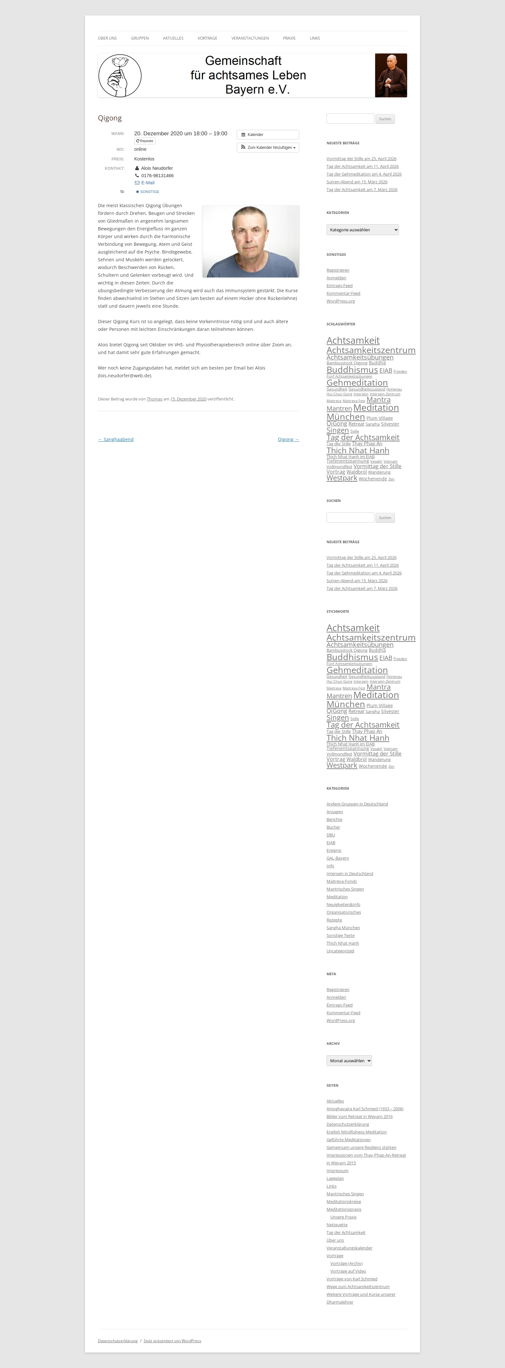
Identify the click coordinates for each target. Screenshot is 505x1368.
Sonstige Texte (341, 935)
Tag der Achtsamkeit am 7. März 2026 (362, 189)
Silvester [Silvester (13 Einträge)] (390, 424)
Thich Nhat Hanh (343, 943)
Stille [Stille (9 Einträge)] (354, 431)
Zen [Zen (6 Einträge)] (391, 479)
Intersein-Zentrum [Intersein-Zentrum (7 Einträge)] (385, 393)
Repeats (145, 141)
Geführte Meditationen (349, 1139)
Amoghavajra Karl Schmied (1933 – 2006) (365, 1109)
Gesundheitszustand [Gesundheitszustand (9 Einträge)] (366, 389)
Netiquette (337, 1225)
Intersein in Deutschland (350, 873)
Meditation (337, 897)
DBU (331, 835)
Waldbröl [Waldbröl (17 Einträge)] (357, 471)
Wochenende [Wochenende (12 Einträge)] (373, 479)
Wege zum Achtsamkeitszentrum (358, 1286)
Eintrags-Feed (340, 285)
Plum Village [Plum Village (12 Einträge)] (380, 418)
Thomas (154, 399)
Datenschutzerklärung (348, 1124)
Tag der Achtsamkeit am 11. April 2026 (363, 166)
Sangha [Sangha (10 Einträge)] (373, 424)
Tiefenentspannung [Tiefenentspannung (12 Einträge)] (348, 461)
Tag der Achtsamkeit (346, 1232)
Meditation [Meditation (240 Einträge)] (376, 407)
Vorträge (207, 38)
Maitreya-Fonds (342, 881)
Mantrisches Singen (345, 889)
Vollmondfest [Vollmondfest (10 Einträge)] (339, 466)
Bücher (333, 827)
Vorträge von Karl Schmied (352, 1279)
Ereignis (334, 850)
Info (330, 866)
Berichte (334, 819)
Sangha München (343, 927)
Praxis (289, 38)
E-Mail (144, 182)
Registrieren (338, 270)
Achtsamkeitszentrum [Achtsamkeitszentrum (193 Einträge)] (371, 350)
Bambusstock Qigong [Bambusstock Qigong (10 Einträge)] (347, 363)
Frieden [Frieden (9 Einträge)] (400, 371)
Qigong (288, 439)
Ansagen (335, 811)
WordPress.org (341, 301)
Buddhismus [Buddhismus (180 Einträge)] (352, 369)
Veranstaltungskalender (349, 1248)
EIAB (331, 842)
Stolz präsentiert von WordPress (172, 1341)
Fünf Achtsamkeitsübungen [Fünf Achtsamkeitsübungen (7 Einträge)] (349, 376)
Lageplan (335, 1178)
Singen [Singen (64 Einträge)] (338, 430)
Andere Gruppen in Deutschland (357, 804)
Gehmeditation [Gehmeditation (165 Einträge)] (357, 382)
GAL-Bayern (338, 858)
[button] (268, 147)
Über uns (107, 38)
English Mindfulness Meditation (357, 1132)
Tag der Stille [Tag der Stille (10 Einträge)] (339, 444)
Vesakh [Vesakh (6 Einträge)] (376, 461)
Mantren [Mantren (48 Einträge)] (339, 408)
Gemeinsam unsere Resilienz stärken (361, 1147)
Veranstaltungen (250, 38)
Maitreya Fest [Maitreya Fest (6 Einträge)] (354, 401)
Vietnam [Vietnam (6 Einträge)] (390, 461)
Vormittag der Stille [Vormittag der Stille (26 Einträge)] (378, 466)
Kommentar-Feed (343, 293)
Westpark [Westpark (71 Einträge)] (342, 478)
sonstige (147, 192)
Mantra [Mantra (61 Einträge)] (379, 399)
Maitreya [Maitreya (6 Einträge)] (334, 401)
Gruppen (140, 38)
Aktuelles (173, 38)
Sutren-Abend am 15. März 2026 (357, 182)
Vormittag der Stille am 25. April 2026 (361, 158)
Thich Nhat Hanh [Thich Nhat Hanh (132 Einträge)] (358, 450)
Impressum (337, 1170)
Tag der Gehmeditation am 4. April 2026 (364, 174)
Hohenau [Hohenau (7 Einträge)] (394, 389)
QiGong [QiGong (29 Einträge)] (337, 423)
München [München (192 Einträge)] (346, 416)
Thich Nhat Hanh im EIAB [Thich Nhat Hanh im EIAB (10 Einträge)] (351, 456)
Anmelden (336, 278)
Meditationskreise (344, 1201)
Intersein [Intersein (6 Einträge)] (361, 394)
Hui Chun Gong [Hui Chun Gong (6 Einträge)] (339, 394)
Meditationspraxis (344, 1209)
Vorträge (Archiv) (346, 1263)
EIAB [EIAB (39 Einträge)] (385, 370)
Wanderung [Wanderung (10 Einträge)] (379, 472)
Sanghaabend (116, 439)
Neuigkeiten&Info (343, 904)
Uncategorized (340, 951)
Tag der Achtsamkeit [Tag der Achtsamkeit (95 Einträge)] (363, 437)
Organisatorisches (344, 912)
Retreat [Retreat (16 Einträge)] (356, 423)
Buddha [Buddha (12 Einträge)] (377, 363)
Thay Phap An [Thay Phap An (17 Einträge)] (367, 443)
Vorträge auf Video (348, 1271)
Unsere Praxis (343, 1217)
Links (315, 38)
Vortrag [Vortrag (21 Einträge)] (336, 471)
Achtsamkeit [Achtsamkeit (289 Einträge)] (353, 340)
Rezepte (334, 920)
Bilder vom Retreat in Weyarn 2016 (360, 1116)
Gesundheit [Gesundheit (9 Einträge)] (337, 389)
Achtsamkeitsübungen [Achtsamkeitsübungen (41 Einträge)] (360, 357)
